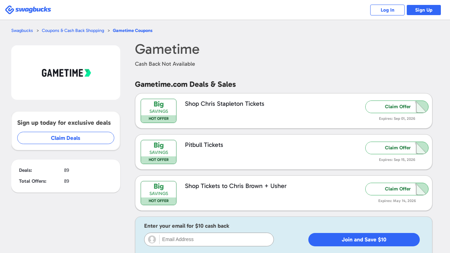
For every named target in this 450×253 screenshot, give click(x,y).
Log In (387, 10)
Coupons (133, 30)
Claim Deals (70, 138)
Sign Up (423, 10)
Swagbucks (22, 30)
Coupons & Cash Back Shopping (73, 30)
